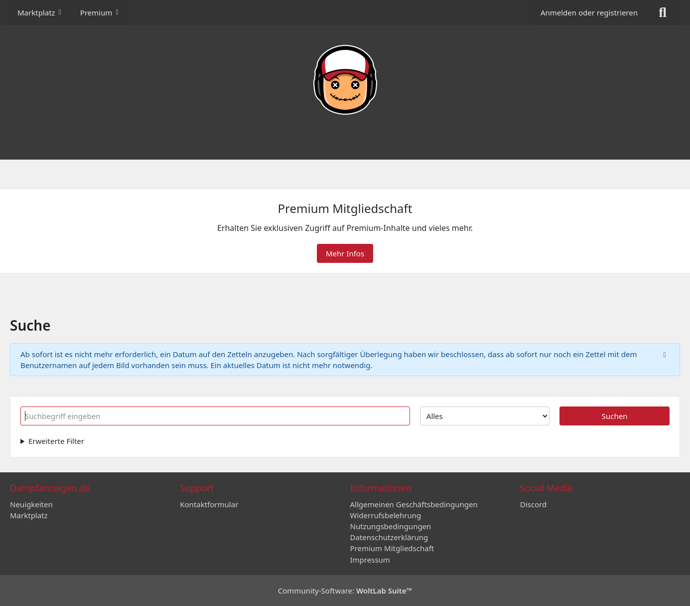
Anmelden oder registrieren (589, 12)
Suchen (615, 416)
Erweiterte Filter (56, 441)
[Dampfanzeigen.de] (345, 80)
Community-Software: (345, 591)
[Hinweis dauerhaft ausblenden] (665, 354)
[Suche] (662, 12)
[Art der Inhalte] (485, 415)
